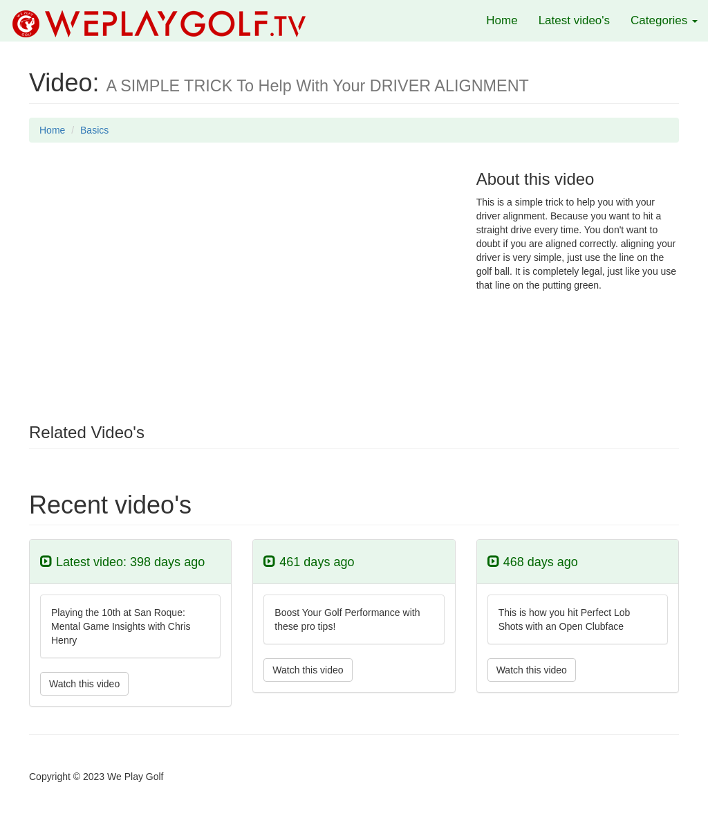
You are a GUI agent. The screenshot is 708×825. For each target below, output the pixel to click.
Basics (94, 130)
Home (501, 20)
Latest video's (574, 20)
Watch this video (84, 683)
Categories (664, 20)
